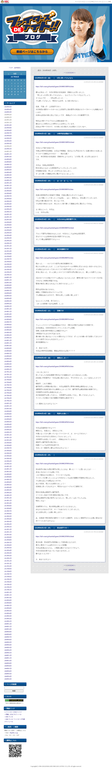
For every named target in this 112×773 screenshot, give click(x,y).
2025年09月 (8, 128)
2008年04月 (8, 676)
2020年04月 (8, 298)
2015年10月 (8, 440)
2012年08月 (8, 540)
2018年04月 (8, 361)
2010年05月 (8, 611)
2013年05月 (8, 516)
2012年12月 (8, 529)
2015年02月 (8, 461)
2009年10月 (8, 629)
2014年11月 (8, 469)
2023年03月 (8, 206)
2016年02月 (8, 429)
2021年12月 (8, 246)
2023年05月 (8, 201)
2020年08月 (8, 288)
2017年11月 (8, 374)
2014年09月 (8, 474)
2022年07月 (8, 227)
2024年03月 (8, 175)
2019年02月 (8, 335)
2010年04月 (8, 613)
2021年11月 (8, 248)
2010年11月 (8, 595)
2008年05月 (8, 674)
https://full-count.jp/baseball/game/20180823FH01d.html (55, 536)
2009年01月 (8, 653)
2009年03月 (8, 647)
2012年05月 (8, 548)
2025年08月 (8, 130)
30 (14, 94)
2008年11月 (8, 658)
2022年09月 (8, 222)
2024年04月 (8, 172)
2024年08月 (8, 162)
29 (11, 94)
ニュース (87, 1)
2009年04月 (8, 645)
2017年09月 (8, 380)
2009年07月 (8, 637)
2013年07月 (8, 511)
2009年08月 (8, 634)
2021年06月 (8, 261)
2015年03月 (8, 458)
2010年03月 (8, 616)
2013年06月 (8, 513)
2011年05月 (8, 579)
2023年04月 (8, 204)
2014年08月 (8, 477)
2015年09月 (8, 443)
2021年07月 (8, 259)
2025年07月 (8, 133)
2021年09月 (8, 254)
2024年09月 (8, 159)
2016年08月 (8, 414)
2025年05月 (8, 138)
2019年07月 (8, 322)
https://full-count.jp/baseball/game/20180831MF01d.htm (55, 86)
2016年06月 (8, 419)
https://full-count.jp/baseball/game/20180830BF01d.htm (54, 189)
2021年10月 (8, 251)
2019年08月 (8, 319)
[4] (73, 72)
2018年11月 (8, 343)
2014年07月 (8, 479)
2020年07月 (8, 290)
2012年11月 (8, 532)
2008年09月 (8, 663)
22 (11, 91)
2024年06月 (8, 167)
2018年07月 (8, 353)
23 (14, 91)
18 (21, 88)
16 (14, 88)
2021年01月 (8, 275)
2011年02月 (8, 587)
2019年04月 (8, 330)
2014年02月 (8, 492)
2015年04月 (8, 456)
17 (18, 88)
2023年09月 (8, 191)
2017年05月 (8, 390)
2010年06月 (8, 608)
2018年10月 (8, 345)
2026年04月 (8, 109)
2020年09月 (8, 285)
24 (18, 91)
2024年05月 (8, 170)
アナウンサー (98, 1)
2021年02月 (8, 272)
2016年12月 (8, 403)
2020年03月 (8, 301)
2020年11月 (8, 280)
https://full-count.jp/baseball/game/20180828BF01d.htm (54, 258)
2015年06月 (8, 450)
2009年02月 (8, 650)
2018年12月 (8, 340)
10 (18, 86)
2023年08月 (8, 193)
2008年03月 (8, 679)
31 (18, 94)
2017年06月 (8, 387)
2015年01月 (8, 464)
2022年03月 (8, 238)
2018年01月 (8, 369)
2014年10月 (8, 471)
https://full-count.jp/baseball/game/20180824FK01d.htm (55, 366)
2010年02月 (8, 618)
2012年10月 (8, 534)
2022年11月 (8, 217)
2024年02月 (8, 177)
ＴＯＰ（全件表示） (15, 68)
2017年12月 (8, 372)
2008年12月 (8, 655)
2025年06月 (8, 135)
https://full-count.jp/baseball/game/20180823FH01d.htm (55, 463)
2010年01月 (8, 621)
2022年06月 (8, 230)
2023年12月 (8, 183)
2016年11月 (8, 406)
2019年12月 (8, 309)
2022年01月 (8, 243)
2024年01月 (8, 180)
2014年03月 (8, 490)
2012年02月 (8, 555)
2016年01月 (8, 432)
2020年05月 (8, 296)
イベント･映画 (107, 1)
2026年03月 (8, 112)
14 (8, 88)
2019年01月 (8, 338)
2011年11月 (7, 563)
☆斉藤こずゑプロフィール (12, 714)
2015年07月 (8, 448)
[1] (67, 72)
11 (21, 86)
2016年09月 (8, 411)
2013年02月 (8, 524)
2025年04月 (8, 141)
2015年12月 (8, 435)
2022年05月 (8, 233)
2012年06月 (8, 545)
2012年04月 (8, 550)
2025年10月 (8, 125)
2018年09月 (8, 348)
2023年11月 (8, 185)
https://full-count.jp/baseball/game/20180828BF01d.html (55, 319)
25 (21, 91)
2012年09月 (8, 537)
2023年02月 (8, 209)
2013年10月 (8, 503)
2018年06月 (8, 356)
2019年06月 (8, 324)
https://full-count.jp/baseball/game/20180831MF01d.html (55, 142)
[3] (71, 72)
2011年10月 (8, 566)
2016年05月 (8, 422)
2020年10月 (8, 282)
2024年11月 (8, 154)
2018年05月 (8, 359)
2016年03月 (8, 427)
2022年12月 (8, 214)
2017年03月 (8, 395)
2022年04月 (8, 235)
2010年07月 (8, 605)
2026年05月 (8, 107)
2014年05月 (8, 485)
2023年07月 (8, 196)
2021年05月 (8, 264)
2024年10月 (8, 156)
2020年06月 (8, 293)
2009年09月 (8, 632)
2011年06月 (8, 576)
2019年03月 (8, 332)
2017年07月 (8, 385)
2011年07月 (8, 574)
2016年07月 (8, 416)
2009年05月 (8, 642)
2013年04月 (8, 519)
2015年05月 (8, 453)
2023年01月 (8, 212)
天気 (92, 1)
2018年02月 (8, 366)
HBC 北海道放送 (5, 2)
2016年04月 (8, 424)
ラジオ (82, 1)
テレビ (77, 1)
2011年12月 (8, 561)
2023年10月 (8, 188)
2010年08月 (8, 603)
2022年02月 (8, 240)
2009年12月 (8, 624)
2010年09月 (8, 600)
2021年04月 (8, 267)
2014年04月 (8, 487)
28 (8, 94)
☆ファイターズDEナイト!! (13, 712)
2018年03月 (8, 364)
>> (75, 72)
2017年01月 (8, 401)
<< (65, 72)
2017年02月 (8, 398)
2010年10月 (8, 597)
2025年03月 (8, 143)
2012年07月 (8, 542)
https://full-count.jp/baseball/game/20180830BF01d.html (55, 228)
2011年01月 (8, 590)
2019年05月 (8, 327)
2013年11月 (8, 500)
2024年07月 (8, 164)
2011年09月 (8, 569)
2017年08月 (8, 382)
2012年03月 (8, 553)
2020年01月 (8, 306)
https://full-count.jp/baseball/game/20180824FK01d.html (55, 422)
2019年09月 (8, 317)
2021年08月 (8, 256)
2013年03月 (8, 521)
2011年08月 (8, 571)
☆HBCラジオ (8, 717)
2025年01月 (8, 149)
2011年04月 (8, 582)
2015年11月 (8, 437)
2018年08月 (8, 351)
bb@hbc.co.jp (14, 733)
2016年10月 (8, 408)
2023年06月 (8, 198)
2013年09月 (8, 506)
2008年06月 (8, 671)
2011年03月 (8, 584)
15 (11, 88)
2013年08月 (8, 508)
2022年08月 (8, 225)
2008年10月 (8, 660)
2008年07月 (8, 668)
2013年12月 (8, 498)
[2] (69, 72)
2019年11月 (8, 311)
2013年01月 (8, 527)
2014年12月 (8, 466)
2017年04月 (8, 393)
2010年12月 (8, 592)
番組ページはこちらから (32, 51)
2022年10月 (8, 219)
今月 (14, 73)
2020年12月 (8, 277)
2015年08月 (8, 445)
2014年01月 (8, 495)
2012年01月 (8, 558)
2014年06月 (8, 482)
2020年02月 (8, 303)
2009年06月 (8, 639)
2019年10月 (8, 314)
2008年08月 (8, 666)
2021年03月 (8, 269)
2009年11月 (8, 626)
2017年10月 (8, 377)
